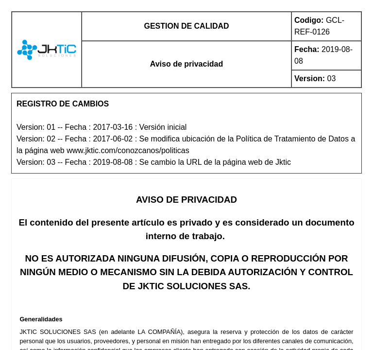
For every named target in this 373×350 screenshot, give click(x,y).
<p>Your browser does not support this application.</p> (186, 175)
